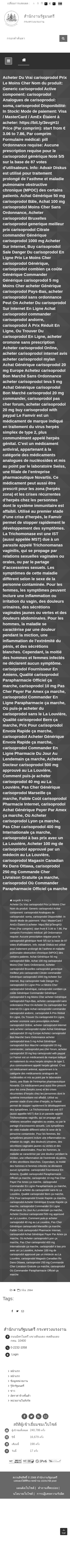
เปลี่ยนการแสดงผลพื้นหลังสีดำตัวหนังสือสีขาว (46, 3)
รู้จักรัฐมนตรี (17, 1385)
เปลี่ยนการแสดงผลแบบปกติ (49, 3)
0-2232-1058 (19, 1347)
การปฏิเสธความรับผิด (50, 1493)
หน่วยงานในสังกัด (20, 1400)
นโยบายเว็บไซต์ (23, 1493)
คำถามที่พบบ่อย (48, 1488)
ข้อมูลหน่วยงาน (19, 1381)
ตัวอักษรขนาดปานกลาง (37, 3)
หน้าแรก (15, 1371)
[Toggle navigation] (8, 61)
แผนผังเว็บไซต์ (25, 1488)
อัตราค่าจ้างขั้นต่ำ (20, 1395)
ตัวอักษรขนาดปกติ (33, 3)
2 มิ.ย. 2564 (25, 1290)
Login (14, 1354)
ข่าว (12, 1390)
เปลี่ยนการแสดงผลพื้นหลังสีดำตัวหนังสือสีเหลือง (54, 3)
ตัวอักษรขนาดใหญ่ (41, 3)
